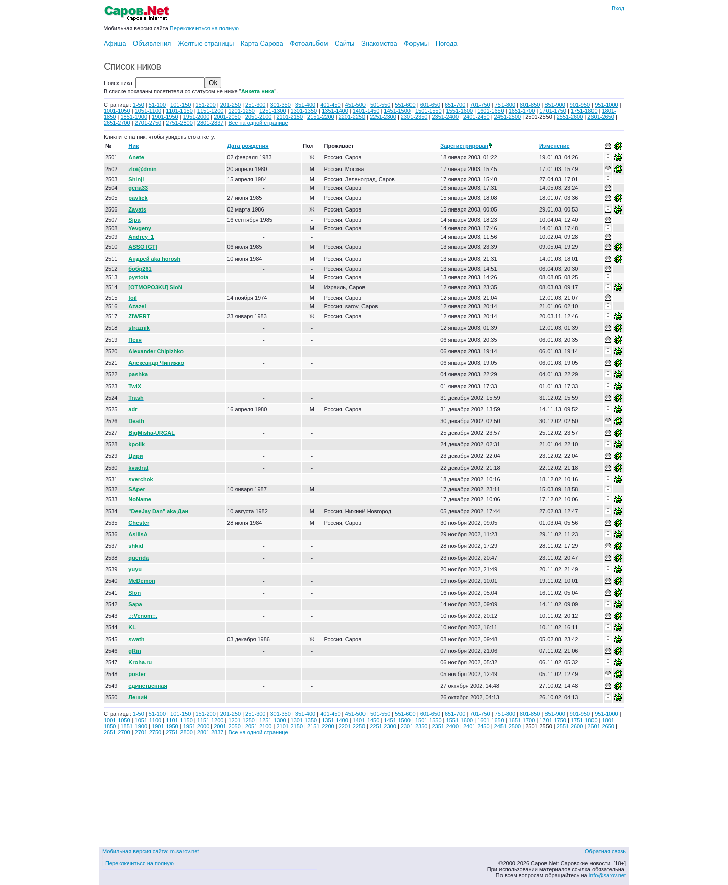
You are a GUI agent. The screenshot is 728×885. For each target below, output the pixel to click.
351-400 (305, 105)
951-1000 (606, 105)
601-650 (430, 105)
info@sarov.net (607, 875)
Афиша (115, 43)
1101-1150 (179, 111)
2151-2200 (320, 117)
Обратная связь (605, 851)
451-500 (355, 105)
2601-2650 (600, 117)
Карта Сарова (262, 43)
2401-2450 (476, 117)
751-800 (505, 105)
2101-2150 (289, 117)
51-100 (157, 105)
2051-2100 (258, 117)
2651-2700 (117, 123)
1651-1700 (522, 111)
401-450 (330, 105)
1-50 (138, 105)
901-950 (580, 105)
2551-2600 (570, 117)
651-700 (455, 105)
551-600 (405, 105)
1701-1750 (552, 111)
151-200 (205, 105)
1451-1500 (397, 111)
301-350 (280, 105)
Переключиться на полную (204, 28)
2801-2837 (210, 123)
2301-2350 (414, 117)
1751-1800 (584, 111)
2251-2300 (383, 117)
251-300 (255, 105)
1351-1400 (335, 111)
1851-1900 (133, 117)
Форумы (416, 43)
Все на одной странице (258, 123)
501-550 (380, 105)
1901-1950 (165, 117)
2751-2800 (179, 123)
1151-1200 (210, 111)
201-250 (230, 105)
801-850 (530, 105)
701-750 (480, 105)
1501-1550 (428, 111)
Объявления (152, 43)
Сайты (344, 43)
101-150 (180, 105)
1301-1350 (304, 111)
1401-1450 (366, 111)
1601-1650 (490, 111)
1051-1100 (148, 111)
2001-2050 (227, 117)
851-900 (554, 105)
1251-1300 (272, 111)
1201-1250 (241, 111)
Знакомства (379, 43)
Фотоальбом (309, 43)
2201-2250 (352, 117)
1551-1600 (459, 111)
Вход (618, 8)
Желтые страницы (206, 43)
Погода (447, 43)
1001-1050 (117, 111)
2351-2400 (445, 117)
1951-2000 (196, 117)
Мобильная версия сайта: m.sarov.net (150, 851)
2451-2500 (507, 117)
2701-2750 (148, 123)
